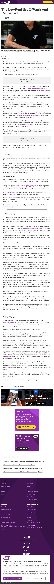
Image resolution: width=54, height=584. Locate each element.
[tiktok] (29, 522)
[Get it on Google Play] (41, 403)
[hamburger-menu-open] (2, 2)
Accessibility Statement (7, 515)
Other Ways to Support (32, 499)
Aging (22, 386)
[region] (25, 568)
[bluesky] (33, 522)
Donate (47, 2)
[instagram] (27, 522)
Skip (28, 578)
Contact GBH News (31, 509)
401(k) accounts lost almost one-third (29, 115)
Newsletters (30, 515)
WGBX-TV (10, 526)
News (2, 7)
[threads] (35, 522)
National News (10, 7)
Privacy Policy (4, 512)
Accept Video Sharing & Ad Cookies (12, 578)
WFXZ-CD (16, 526)
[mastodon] (35, 527)
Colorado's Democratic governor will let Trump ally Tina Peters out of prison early (23, 472)
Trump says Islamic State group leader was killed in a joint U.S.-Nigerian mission (22, 468)
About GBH (4, 483)
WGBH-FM (22, 526)
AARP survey (10, 192)
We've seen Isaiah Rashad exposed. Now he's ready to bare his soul (19, 465)
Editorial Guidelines (6, 509)
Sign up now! (21, 448)
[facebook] (37, 522)
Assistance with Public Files (8, 522)
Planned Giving (30, 497)
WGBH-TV (3, 526)
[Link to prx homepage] (26, 554)
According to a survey (9, 322)
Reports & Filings (5, 517)
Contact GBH (30, 507)
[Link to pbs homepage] (26, 547)
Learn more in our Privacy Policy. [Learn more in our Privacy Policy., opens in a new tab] (30, 574)
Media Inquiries (30, 512)
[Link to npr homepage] (26, 551)
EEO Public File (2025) (6, 520)
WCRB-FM (4, 529)
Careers (3, 491)
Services (3, 489)
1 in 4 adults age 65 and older (35, 88)
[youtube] (31, 522)
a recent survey (10, 121)
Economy (16, 386)
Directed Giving (31, 494)
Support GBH (30, 483)
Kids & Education (5, 486)
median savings (27, 124)
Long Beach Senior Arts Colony (33, 228)
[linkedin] (39, 522)
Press (2, 494)
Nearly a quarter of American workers (27, 185)
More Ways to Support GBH (24, 427)
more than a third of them (25, 187)
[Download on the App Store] (30, 403)
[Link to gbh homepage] (7, 2)
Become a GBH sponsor (27, 81)
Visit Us (29, 517)
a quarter (24, 132)
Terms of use (4, 507)
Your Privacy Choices (39, 578)
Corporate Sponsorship (32, 491)
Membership (30, 489)
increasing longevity (22, 353)
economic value (9, 356)
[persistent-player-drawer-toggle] (52, 582)
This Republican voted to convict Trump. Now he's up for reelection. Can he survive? (23, 461)
